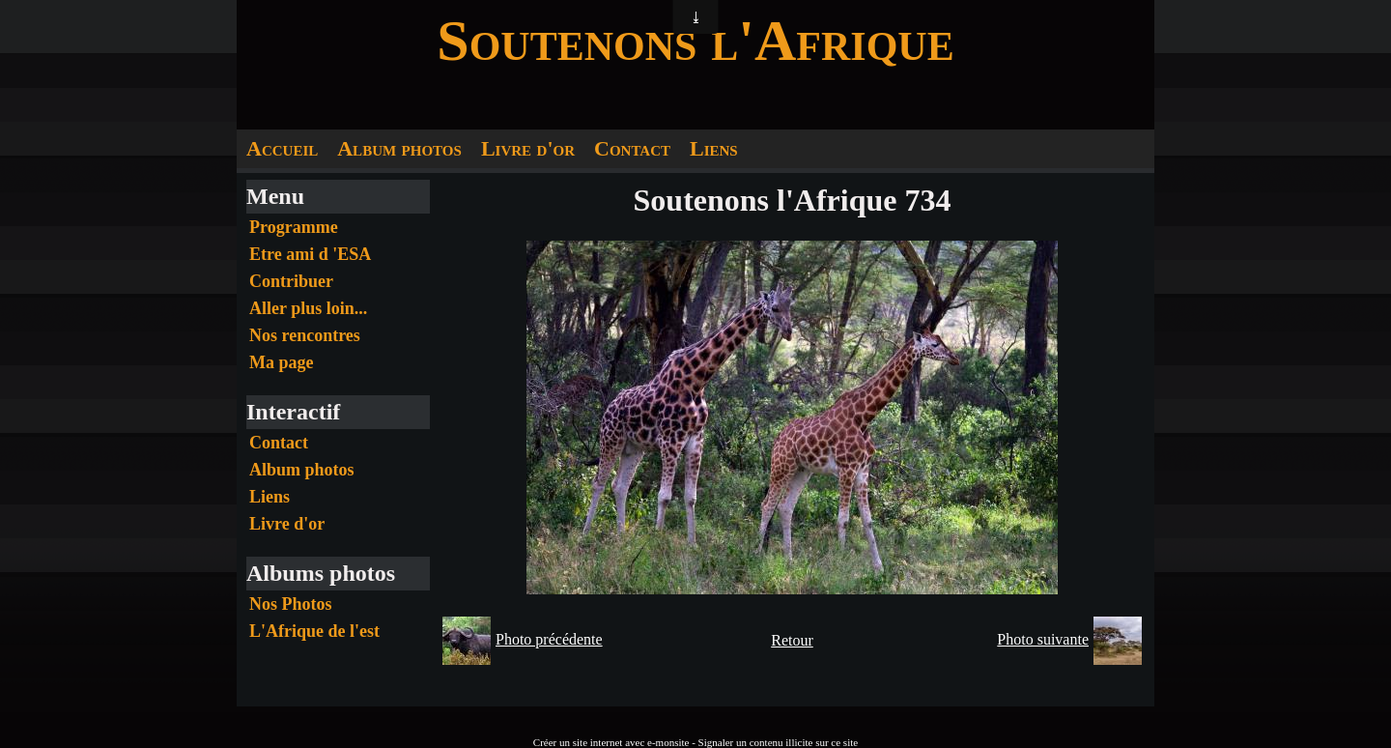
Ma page (281, 362)
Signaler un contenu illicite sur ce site (778, 742)
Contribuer (291, 281)
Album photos (399, 148)
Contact (632, 148)
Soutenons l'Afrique (695, 40)
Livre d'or (528, 148)
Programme (293, 227)
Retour (792, 640)
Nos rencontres (304, 335)
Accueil (282, 148)
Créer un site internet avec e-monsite (611, 742)
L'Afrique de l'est (314, 631)
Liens (714, 148)
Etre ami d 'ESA (310, 254)
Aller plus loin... (308, 308)
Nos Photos (290, 604)
